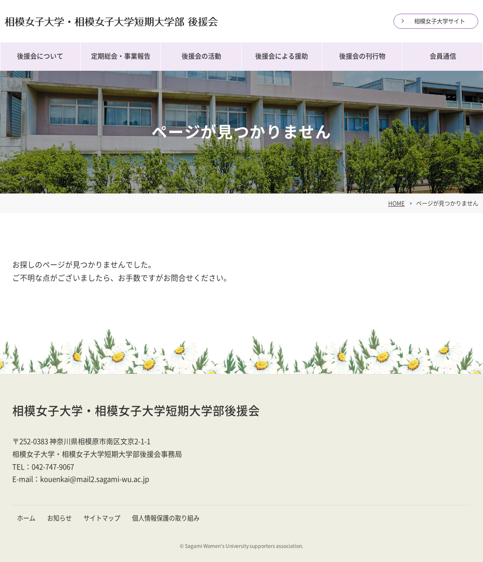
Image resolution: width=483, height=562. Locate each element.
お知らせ (59, 518)
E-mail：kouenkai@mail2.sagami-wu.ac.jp (80, 479)
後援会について (40, 56)
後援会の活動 (201, 56)
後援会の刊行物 (362, 56)
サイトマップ (101, 518)
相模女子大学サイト (439, 21)
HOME (396, 203)
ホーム (26, 518)
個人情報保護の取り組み (166, 518)
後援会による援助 (281, 56)
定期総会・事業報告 (120, 56)
